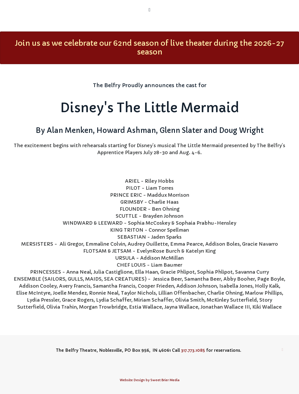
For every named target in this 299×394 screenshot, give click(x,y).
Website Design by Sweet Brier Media (150, 380)
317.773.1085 (193, 350)
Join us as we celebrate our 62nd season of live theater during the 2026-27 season (149, 48)
